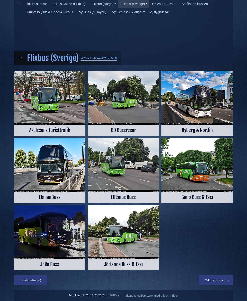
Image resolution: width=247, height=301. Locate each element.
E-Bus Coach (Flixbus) (69, 4)
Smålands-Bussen (195, 4)
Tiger (175, 295)
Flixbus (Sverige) (133, 4)
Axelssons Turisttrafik (49, 130)
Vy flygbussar (159, 12)
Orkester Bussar (164, 4)
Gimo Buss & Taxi (197, 197)
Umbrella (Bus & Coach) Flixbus (50, 12)
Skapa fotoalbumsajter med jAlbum (147, 295)
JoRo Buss (49, 264)
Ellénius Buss (123, 197)
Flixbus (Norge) (102, 4)
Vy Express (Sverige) (127, 12)
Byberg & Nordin (197, 130)
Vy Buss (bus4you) (92, 12)
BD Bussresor (37, 4)
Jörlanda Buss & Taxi (123, 264)
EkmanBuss (49, 197)
